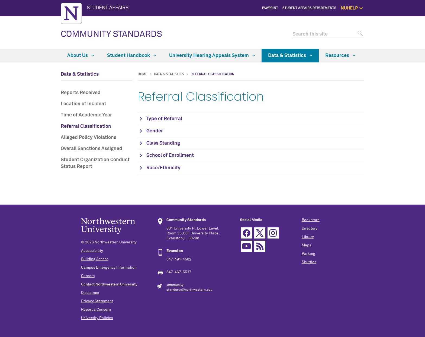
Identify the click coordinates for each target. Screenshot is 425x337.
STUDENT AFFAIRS (107, 7)
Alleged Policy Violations (88, 137)
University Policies (97, 318)
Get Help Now (389, 26)
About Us (80, 55)
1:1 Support (390, 32)
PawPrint (270, 8)
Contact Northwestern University (109, 284)
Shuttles (309, 262)
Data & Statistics (290, 55)
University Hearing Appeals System (212, 55)
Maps (306, 245)
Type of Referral (164, 118)
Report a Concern (96, 309)
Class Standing (163, 143)
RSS (259, 246)
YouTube (246, 246)
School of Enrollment (170, 155)
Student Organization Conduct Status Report (95, 163)
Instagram (273, 233)
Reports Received (81, 92)
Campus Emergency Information (109, 267)
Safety (394, 45)
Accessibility (92, 251)
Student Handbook (131, 55)
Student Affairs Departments (309, 8)
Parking (308, 254)
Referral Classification (86, 126)
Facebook (246, 233)
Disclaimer (90, 293)
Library (308, 237)
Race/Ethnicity (163, 168)
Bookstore (311, 220)
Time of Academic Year (86, 115)
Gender (154, 131)
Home (142, 74)
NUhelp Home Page (385, 20)
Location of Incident (83, 103)
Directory (309, 228)
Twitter (259, 233)
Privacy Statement (97, 301)
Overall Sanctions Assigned (91, 148)
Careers (88, 276)
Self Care (392, 38)
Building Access (94, 259)
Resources (340, 55)
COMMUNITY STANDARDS (111, 34)
